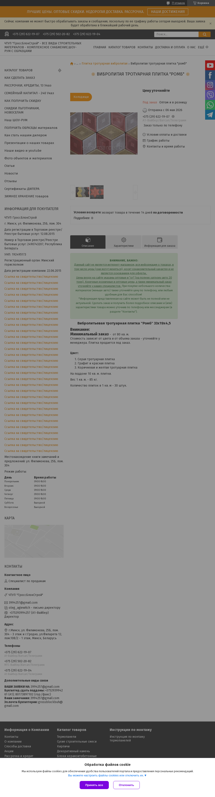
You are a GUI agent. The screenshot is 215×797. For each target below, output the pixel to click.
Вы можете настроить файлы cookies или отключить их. (106, 775)
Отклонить (126, 785)
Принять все (94, 785)
